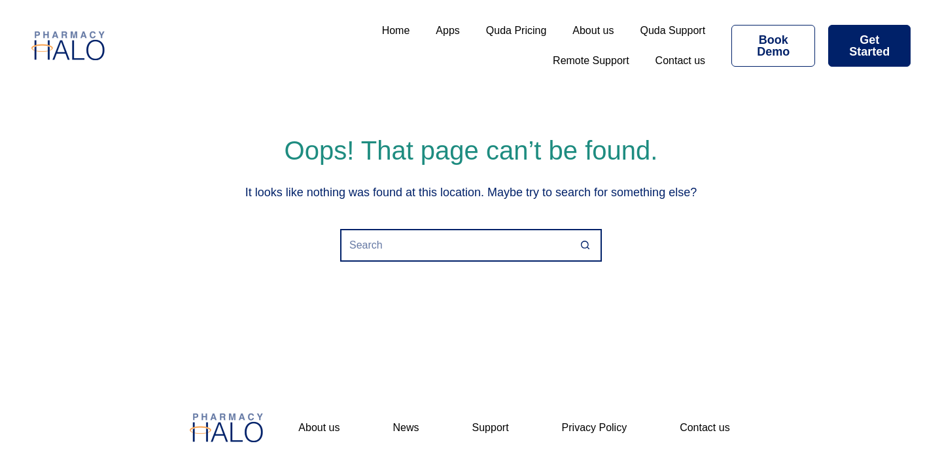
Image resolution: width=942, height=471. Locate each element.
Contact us (680, 60)
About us (593, 30)
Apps (447, 30)
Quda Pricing (516, 30)
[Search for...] (454, 245)
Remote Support (591, 60)
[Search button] (585, 245)
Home (396, 30)
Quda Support (672, 30)
